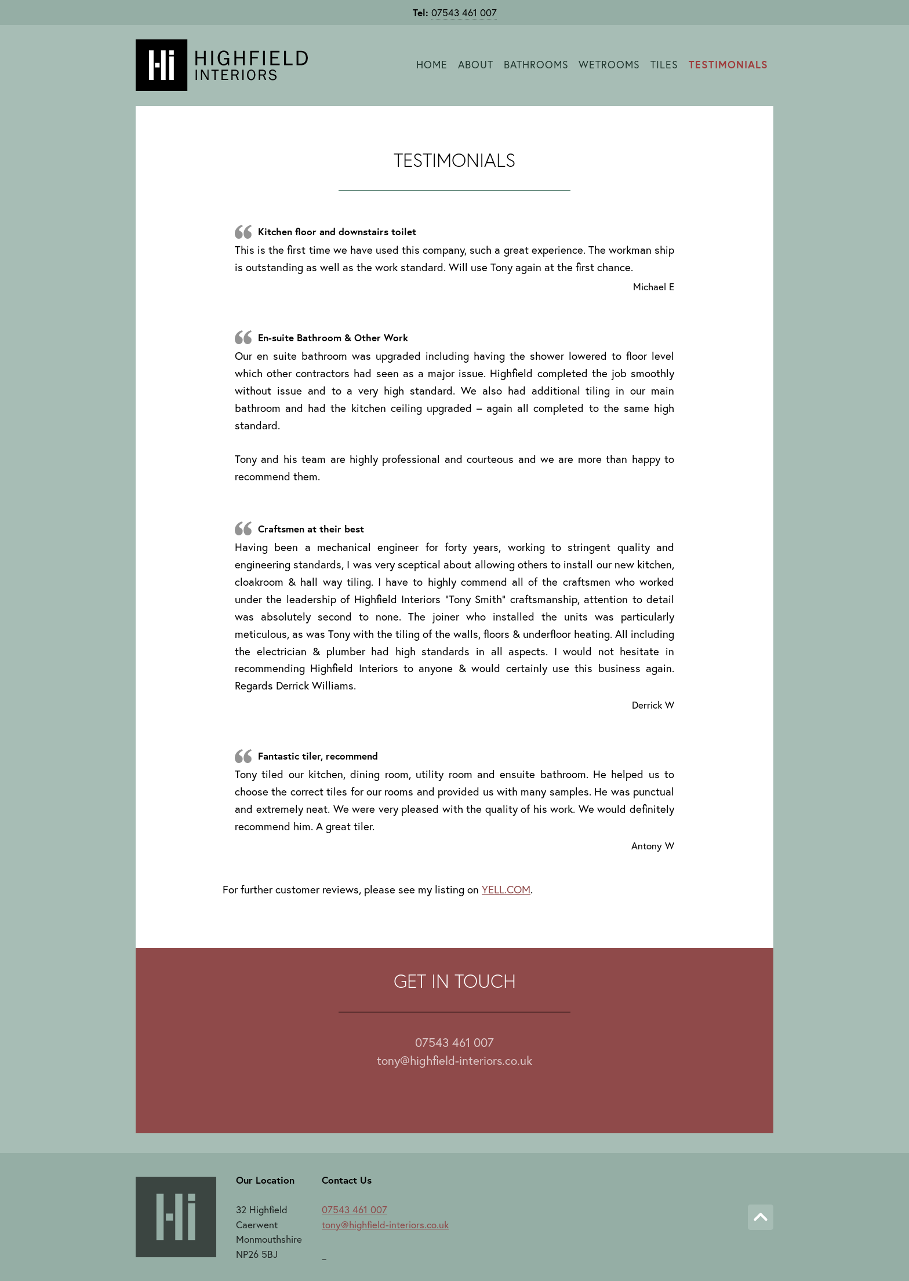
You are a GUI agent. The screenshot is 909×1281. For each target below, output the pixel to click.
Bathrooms (536, 64)
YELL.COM (506, 889)
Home (432, 64)
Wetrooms (609, 64)
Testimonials (728, 64)
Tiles (664, 64)
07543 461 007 (464, 12)
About (475, 64)
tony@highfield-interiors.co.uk (454, 1060)
